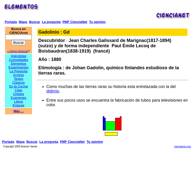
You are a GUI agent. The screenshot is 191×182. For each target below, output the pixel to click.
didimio (52, 91)
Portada (11, 22)
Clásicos (18, 82)
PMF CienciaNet (74, 22)
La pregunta (51, 22)
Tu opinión (97, 22)
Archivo (18, 75)
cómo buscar (18, 51)
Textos (18, 79)
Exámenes (18, 98)
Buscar (34, 22)
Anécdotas (18, 56)
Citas (18, 90)
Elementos (18, 63)
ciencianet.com (182, 146)
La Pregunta (18, 71)
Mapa (23, 22)
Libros (18, 101)
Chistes (18, 94)
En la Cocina (18, 86)
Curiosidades (18, 60)
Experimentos (18, 67)
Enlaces (18, 105)
